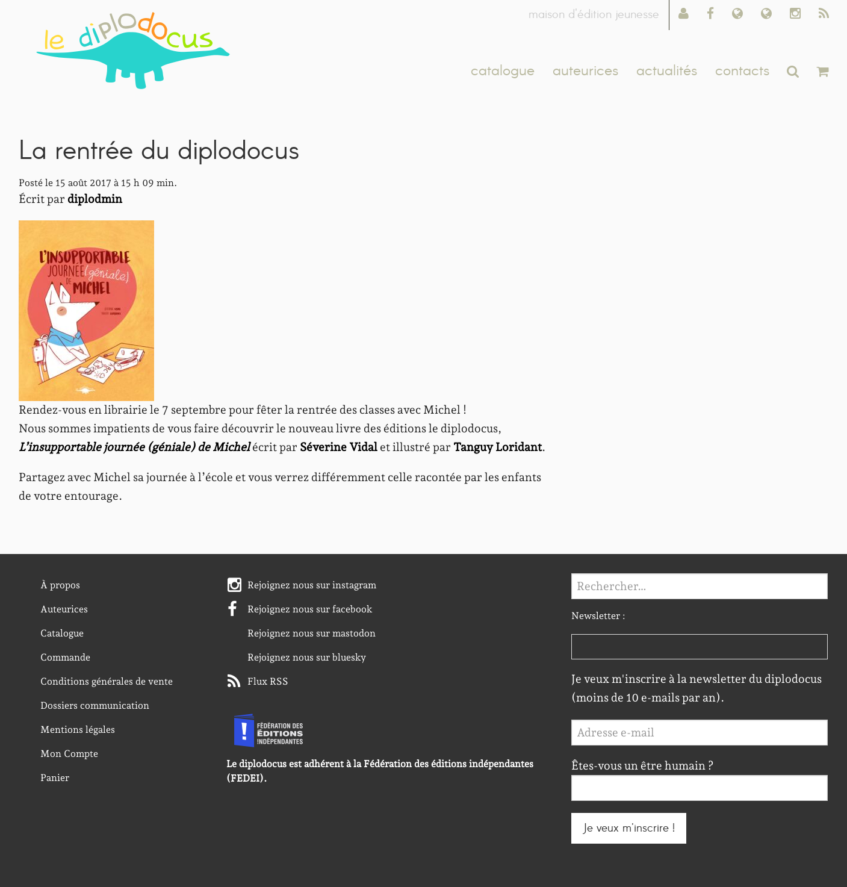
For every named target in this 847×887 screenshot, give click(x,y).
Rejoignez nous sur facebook (310, 609)
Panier (54, 777)
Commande (65, 657)
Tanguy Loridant (497, 447)
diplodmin (94, 199)
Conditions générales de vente (106, 681)
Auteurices (64, 609)
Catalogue (62, 633)
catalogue (503, 71)
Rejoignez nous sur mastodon (311, 633)
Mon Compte (69, 753)
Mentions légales (77, 729)
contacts (742, 71)
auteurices (585, 71)
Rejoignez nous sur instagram (311, 585)
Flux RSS (267, 681)
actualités (666, 71)
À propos (60, 585)
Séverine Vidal (338, 447)
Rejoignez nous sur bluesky (306, 657)
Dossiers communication (94, 705)
